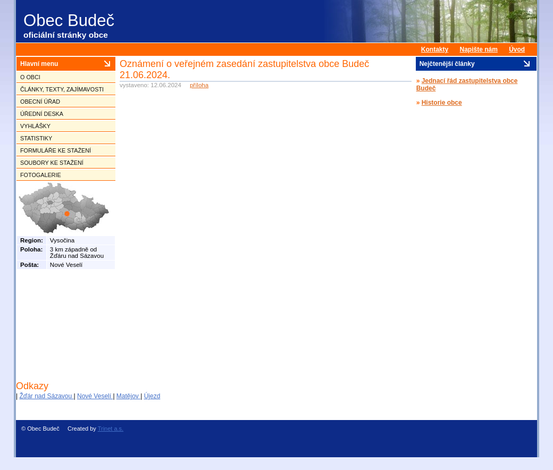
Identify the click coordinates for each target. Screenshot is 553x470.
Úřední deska (41, 114)
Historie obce (442, 102)
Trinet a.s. (111, 428)
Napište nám (479, 49)
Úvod (517, 49)
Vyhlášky (35, 126)
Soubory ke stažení (51, 163)
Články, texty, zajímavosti (62, 89)
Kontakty (434, 49)
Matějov (128, 396)
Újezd (152, 396)
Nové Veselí (95, 396)
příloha (199, 85)
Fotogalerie (40, 175)
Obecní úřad (40, 101)
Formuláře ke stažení (55, 150)
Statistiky (36, 138)
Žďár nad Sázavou (46, 396)
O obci (30, 77)
